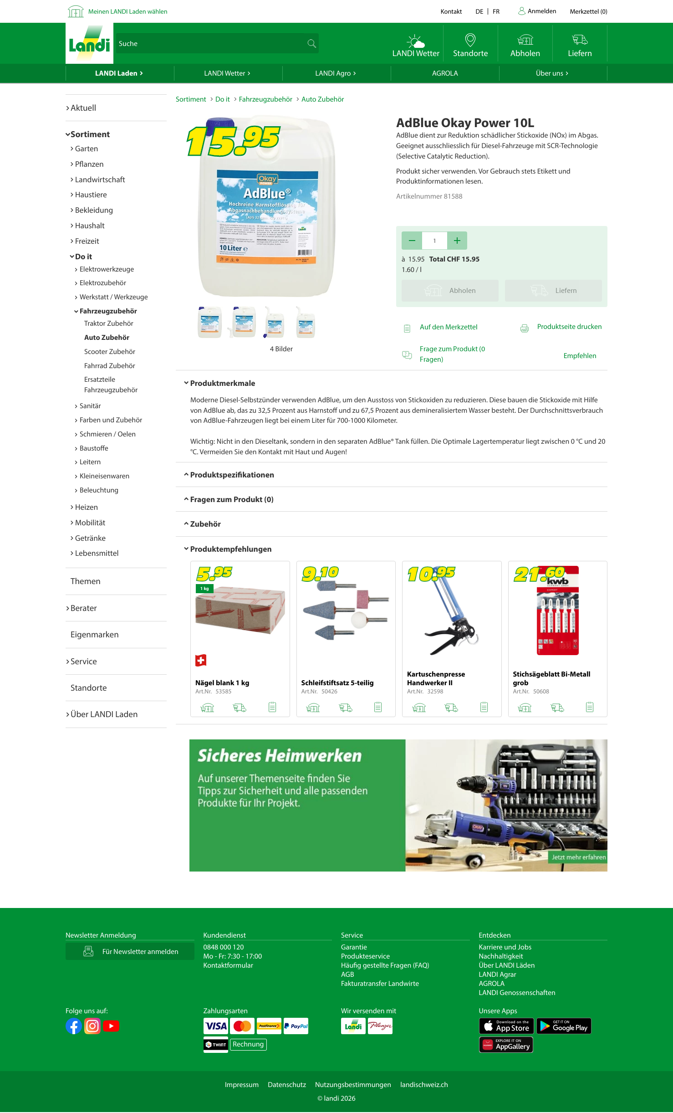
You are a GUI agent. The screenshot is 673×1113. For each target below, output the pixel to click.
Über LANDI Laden (104, 713)
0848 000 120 (224, 947)
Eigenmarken (95, 634)
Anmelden (542, 10)
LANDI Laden (116, 73)
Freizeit (87, 241)
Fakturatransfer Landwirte (380, 983)
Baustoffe (94, 448)
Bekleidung (94, 210)
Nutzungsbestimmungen (353, 1084)
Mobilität (90, 522)
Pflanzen (89, 164)
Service (84, 661)
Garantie (354, 947)
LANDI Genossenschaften (517, 992)
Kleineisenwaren (104, 476)
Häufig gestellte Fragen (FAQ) (385, 965)
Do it (83, 256)
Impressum (242, 1084)
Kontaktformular (229, 965)
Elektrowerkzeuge (107, 269)
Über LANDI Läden (507, 965)
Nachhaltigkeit (501, 956)
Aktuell (83, 107)
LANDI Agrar (497, 974)
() (588, 11)
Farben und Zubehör (111, 420)
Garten (86, 148)
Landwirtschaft (100, 179)
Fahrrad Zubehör (109, 365)
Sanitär (90, 405)
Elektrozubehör (103, 282)
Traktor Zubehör (108, 323)
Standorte (89, 687)
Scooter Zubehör (109, 351)
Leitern (90, 462)
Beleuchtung (99, 490)
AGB (347, 974)
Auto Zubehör (106, 337)
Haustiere (91, 194)
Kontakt (451, 11)
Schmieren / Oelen (108, 434)
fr (496, 11)
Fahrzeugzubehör (108, 311)
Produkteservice (365, 956)
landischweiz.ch (424, 1084)
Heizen (86, 507)
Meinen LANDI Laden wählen (128, 11)
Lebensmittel (97, 553)
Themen (86, 580)
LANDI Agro (333, 73)
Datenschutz (287, 1084)
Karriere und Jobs (505, 947)
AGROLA (445, 73)
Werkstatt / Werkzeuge (114, 297)
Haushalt (90, 225)
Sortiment (90, 133)
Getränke (90, 538)
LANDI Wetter (224, 73)
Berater (84, 607)
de (480, 11)
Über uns (549, 73)
